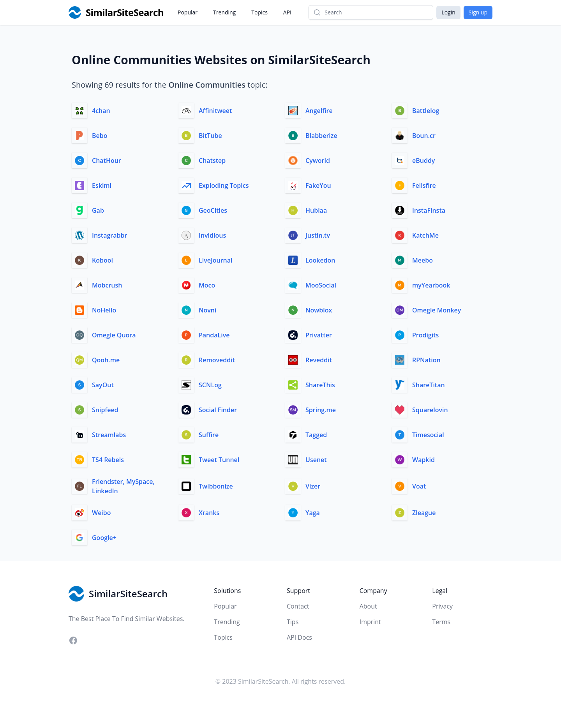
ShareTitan (428, 385)
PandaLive (214, 335)
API (287, 12)
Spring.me (320, 410)
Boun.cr (424, 135)
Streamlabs (109, 434)
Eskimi (101, 185)
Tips (292, 621)
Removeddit (217, 360)
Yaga (312, 512)
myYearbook (431, 285)
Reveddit (318, 360)
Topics (259, 12)
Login (448, 12)
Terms (441, 621)
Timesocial (428, 434)
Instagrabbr (109, 235)
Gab (98, 210)
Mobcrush (107, 285)
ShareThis (320, 385)
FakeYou (318, 185)
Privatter (318, 335)
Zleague (424, 512)
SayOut (103, 385)
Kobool (102, 260)
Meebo (422, 260)
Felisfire (424, 185)
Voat (419, 486)
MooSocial (320, 285)
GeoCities (213, 210)
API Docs (299, 637)
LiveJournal (215, 260)
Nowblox (318, 310)
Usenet (316, 459)
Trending (224, 12)
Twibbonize (216, 486)
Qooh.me (106, 360)
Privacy (442, 606)
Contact (298, 606)
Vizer (312, 486)
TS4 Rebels (108, 459)
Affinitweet (215, 110)
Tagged (316, 434)
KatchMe (425, 235)
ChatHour (106, 160)
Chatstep (212, 160)
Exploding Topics (224, 185)
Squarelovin (430, 410)
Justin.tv (317, 235)
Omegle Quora (114, 335)
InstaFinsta (428, 210)
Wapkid (423, 459)
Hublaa (316, 210)
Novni (207, 310)
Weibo (101, 512)
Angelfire (319, 110)
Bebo (100, 135)
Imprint (370, 621)
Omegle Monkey (436, 310)
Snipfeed (105, 410)
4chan (101, 110)
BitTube (210, 135)
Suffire (209, 434)
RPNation (426, 360)
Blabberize (321, 135)
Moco (207, 285)
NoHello (104, 310)
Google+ (104, 537)
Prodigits (425, 335)
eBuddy (423, 160)
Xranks (209, 512)
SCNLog (210, 385)
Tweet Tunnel (219, 459)
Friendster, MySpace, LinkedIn (123, 486)
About (368, 606)
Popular (188, 12)
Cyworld (317, 160)
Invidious (212, 235)
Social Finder (218, 410)
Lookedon (320, 260)
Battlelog (425, 110)
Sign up (478, 12)
